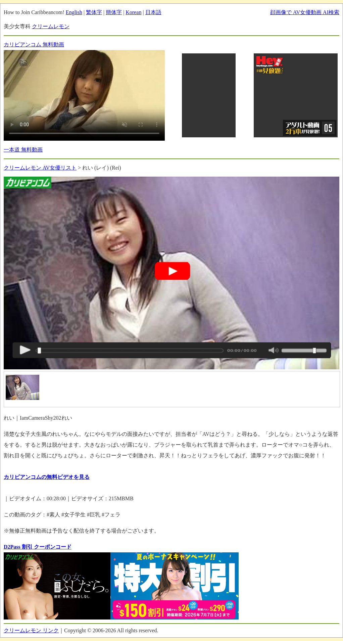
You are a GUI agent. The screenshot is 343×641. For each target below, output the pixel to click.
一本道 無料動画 (23, 149)
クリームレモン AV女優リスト (40, 168)
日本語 (153, 12)
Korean (133, 12)
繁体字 (94, 12)
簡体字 (114, 12)
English (74, 12)
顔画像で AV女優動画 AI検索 (304, 12)
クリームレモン (50, 26)
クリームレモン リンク (31, 630)
